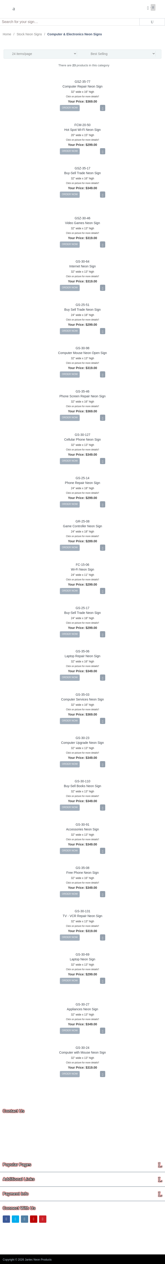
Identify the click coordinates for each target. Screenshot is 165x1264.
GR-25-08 (82, 521)
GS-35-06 (83, 651)
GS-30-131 (82, 911)
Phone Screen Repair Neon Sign (82, 396)
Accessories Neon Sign (82, 829)
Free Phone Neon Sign (82, 872)
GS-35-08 (83, 868)
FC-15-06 (82, 564)
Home (7, 34)
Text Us (8, 1148)
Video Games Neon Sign (82, 223)
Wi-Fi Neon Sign (82, 569)
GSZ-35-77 (82, 81)
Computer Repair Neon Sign (82, 86)
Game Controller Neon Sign (82, 526)
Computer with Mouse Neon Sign (82, 1052)
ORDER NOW (70, 107)
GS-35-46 (83, 391)
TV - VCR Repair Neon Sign (82, 916)
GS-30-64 (83, 261)
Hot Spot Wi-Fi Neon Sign (82, 130)
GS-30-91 (83, 824)
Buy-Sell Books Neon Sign (82, 786)
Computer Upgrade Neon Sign (82, 742)
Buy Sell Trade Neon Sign (82, 309)
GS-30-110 (82, 781)
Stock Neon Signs (29, 34)
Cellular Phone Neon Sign (82, 439)
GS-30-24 (83, 1047)
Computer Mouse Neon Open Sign (82, 353)
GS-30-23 (83, 738)
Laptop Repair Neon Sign (82, 656)
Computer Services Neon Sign (82, 699)
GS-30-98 (83, 348)
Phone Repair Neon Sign (82, 483)
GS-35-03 (83, 694)
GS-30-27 (83, 1004)
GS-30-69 (83, 954)
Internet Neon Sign (82, 266)
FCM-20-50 (83, 125)
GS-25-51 (83, 305)
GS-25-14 (83, 478)
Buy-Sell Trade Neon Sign (82, 173)
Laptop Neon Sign (82, 959)
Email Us (12, 1136)
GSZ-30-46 (82, 218)
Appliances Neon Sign (82, 1009)
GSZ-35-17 (82, 168)
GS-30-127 (82, 435)
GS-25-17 (83, 608)
